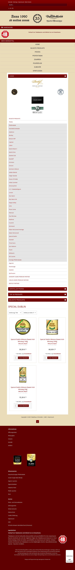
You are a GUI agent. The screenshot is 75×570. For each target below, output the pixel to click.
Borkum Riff (12, 139)
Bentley (11, 135)
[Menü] (72, 551)
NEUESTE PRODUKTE (37, 48)
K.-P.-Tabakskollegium (15, 189)
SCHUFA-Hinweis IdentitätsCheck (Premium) (20, 525)
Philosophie (11, 435)
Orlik (10, 206)
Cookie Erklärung (12, 515)
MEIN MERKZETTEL (7, 41)
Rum (9, 494)
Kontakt (10, 2)
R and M (11, 223)
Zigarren (37, 59)
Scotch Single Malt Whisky (15, 478)
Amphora (11, 132)
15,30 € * (22, 397)
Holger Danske (13, 176)
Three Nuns (12, 243)
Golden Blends (13, 172)
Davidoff (11, 159)
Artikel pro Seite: (28, 312)
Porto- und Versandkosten (15, 502)
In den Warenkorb (23, 357)
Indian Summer (13, 182)
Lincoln (11, 192)
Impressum (21, 2)
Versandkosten (27, 353)
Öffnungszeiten (12, 432)
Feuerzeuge (37, 63)
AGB (45, 417)
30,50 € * (22, 349)
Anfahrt (10, 445)
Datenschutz (11, 512)
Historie (10, 439)
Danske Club (12, 155)
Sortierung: (12, 312)
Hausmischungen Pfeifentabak (16, 474)
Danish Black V (13, 149)
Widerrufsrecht (12, 509)
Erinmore (11, 162)
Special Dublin (13, 236)
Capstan (11, 142)
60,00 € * (52, 349)
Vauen (10, 250)
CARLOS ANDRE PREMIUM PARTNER (18, 280)
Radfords (11, 219)
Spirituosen (37, 71)
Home (37, 44)
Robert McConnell (14, 233)
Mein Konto (28, 2)
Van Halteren (12, 246)
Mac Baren (12, 196)
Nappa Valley (12, 202)
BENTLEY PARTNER (14, 283)
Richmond (12, 226)
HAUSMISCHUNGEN (14, 128)
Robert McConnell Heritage (16, 229)
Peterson (11, 213)
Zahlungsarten (12, 505)
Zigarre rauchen (12, 481)
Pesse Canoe (12, 209)
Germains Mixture (14, 169)
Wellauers (11, 253)
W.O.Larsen (12, 256)
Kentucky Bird (13, 186)
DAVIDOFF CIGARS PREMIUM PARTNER (19, 276)
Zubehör (37, 67)
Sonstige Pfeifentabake (15, 260)
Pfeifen (37, 52)
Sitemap (15, 2)
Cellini (10, 145)
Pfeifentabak (37, 56)
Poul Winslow (12, 216)
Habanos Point (12, 487)
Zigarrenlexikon (12, 484)
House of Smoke (13, 179)
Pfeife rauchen (12, 491)
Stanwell (11, 239)
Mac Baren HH (13, 199)
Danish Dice (12, 152)
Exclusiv (11, 165)
